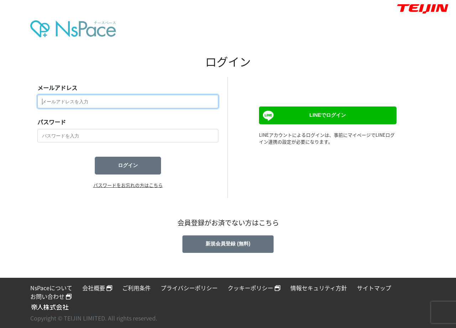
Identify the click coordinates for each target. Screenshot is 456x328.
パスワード (51, 122)
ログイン (128, 165)
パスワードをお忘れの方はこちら (128, 185)
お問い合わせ (51, 296)
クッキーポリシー (254, 287)
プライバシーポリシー (189, 287)
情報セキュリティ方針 (318, 287)
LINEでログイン (303, 116)
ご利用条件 (136, 287)
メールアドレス (57, 87)
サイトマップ (374, 287)
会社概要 (97, 287)
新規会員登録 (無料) (228, 243)
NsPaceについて (51, 287)
